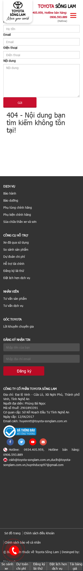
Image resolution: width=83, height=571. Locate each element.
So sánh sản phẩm (15, 249)
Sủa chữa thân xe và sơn (20, 222)
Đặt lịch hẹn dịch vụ (16, 278)
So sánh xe (7, 566)
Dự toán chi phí (22, 566)
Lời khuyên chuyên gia (18, 326)
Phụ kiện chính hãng (17, 214)
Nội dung (9, 61)
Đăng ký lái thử (13, 271)
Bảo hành (9, 193)
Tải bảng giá (76, 566)
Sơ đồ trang (12, 533)
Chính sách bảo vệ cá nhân (23, 542)
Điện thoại (10, 48)
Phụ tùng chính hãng (17, 207)
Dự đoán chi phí (14, 256)
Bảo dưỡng (10, 200)
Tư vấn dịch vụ (13, 306)
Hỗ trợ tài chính (13, 264)
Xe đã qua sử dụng (16, 242)
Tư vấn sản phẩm (15, 298)
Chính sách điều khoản (39, 533)
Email (7, 34)
